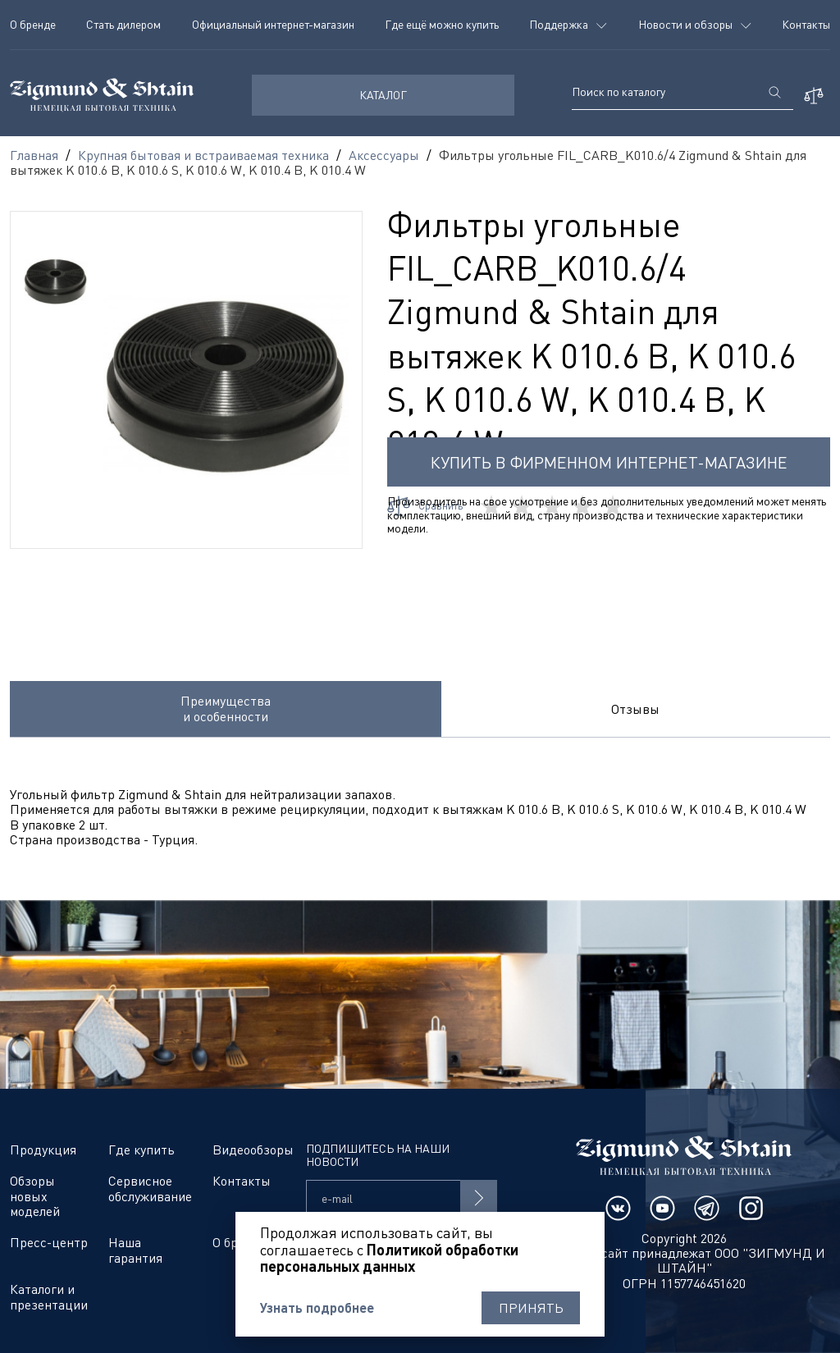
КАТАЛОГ (383, 95)
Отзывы (635, 709)
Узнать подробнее (317, 1307)
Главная (34, 155)
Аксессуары (384, 155)
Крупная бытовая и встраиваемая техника (203, 155)
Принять (531, 1308)
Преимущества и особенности (225, 708)
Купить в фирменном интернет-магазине (609, 462)
